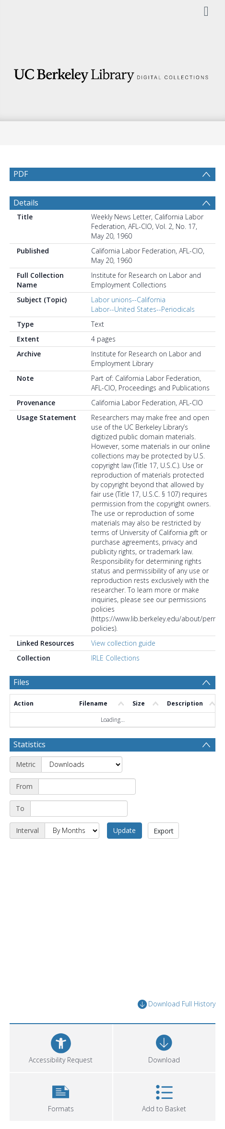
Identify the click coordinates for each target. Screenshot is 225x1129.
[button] (61, 1095)
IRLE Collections (115, 657)
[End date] (79, 808)
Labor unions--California (128, 299)
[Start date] (87, 786)
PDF (20, 174)
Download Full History (176, 1004)
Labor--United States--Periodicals (143, 309)
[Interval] (72, 830)
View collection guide (123, 643)
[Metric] (81, 764)
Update (124, 830)
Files (21, 682)
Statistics (29, 744)
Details (25, 202)
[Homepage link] (112, 73)
